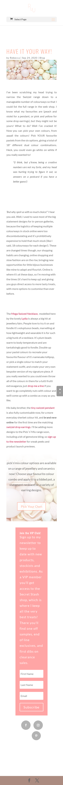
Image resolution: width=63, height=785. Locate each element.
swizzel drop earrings (18, 427)
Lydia (25, 318)
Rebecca (15, 57)
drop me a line (36, 385)
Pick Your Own (31, 506)
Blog (42, 57)
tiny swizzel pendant (43, 407)
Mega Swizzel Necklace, (25, 313)
